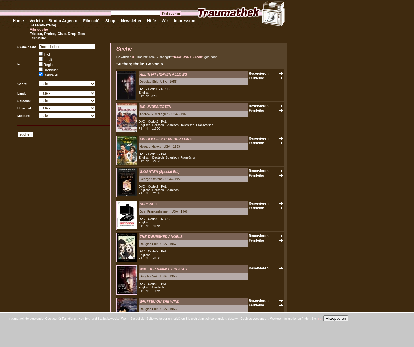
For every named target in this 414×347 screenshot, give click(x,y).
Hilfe (151, 20)
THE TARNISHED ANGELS (161, 237)
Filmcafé (91, 20)
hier (320, 319)
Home (18, 20)
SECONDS (148, 204)
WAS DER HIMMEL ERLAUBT (164, 269)
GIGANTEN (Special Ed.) (160, 172)
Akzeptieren (336, 318)
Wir (165, 20)
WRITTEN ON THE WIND (160, 302)
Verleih (36, 20)
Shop (110, 20)
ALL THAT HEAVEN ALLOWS (163, 74)
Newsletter (131, 20)
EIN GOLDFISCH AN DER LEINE (166, 139)
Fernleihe (38, 38)
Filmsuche (39, 29)
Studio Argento (63, 20)
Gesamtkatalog (43, 25)
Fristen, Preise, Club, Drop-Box (57, 34)
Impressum (184, 20)
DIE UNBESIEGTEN (155, 107)
